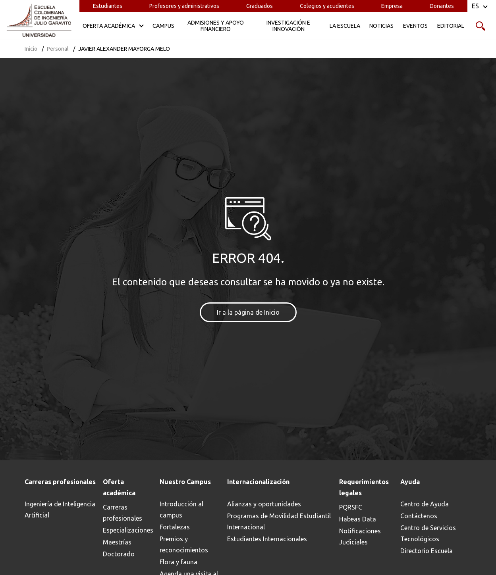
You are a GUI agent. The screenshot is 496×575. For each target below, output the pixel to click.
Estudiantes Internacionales (267, 538)
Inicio (31, 49)
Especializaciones (128, 530)
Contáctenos (418, 515)
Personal (58, 49)
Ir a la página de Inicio (248, 312)
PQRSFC (350, 507)
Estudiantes (107, 6)
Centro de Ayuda (424, 504)
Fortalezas (175, 527)
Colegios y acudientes (327, 6)
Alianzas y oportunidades (264, 504)
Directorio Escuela (426, 550)
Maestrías (117, 542)
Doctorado (119, 554)
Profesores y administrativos (184, 6)
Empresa (392, 6)
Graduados (259, 6)
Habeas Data (357, 519)
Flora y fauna (178, 561)
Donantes (442, 6)
